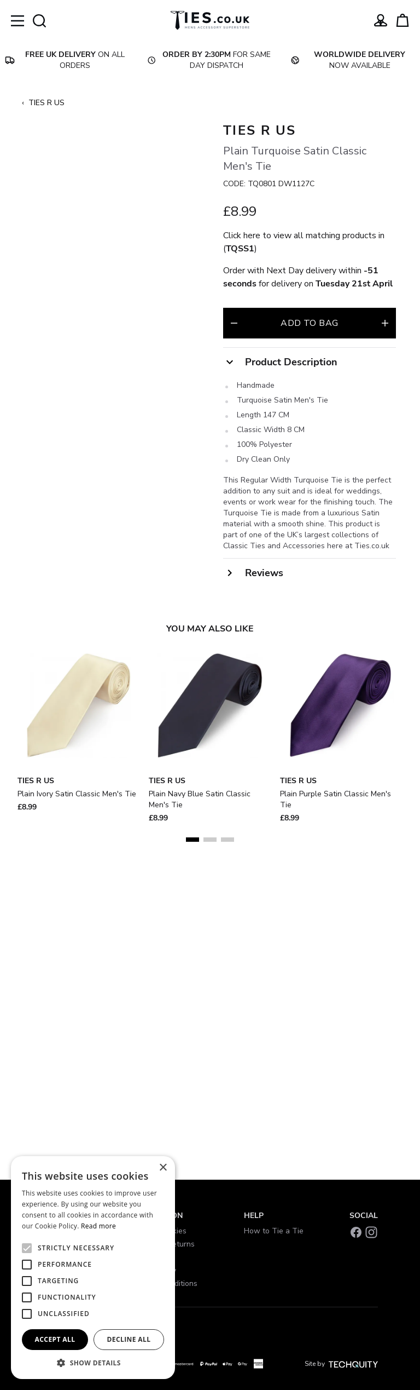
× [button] (163, 1168)
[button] (93, 1362)
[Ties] (210, 20)
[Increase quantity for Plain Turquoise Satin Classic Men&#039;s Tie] (385, 323)
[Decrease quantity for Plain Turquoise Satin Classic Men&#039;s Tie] (234, 323)
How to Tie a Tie (274, 1231)
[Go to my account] (380, 20)
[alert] (93, 1267)
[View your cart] (402, 20)
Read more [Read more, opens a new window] (98, 1226)
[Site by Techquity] (353, 1363)
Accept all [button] (55, 1339)
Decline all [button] (129, 1339)
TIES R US (46, 102)
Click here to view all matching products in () (303, 242)
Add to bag (309, 323)
